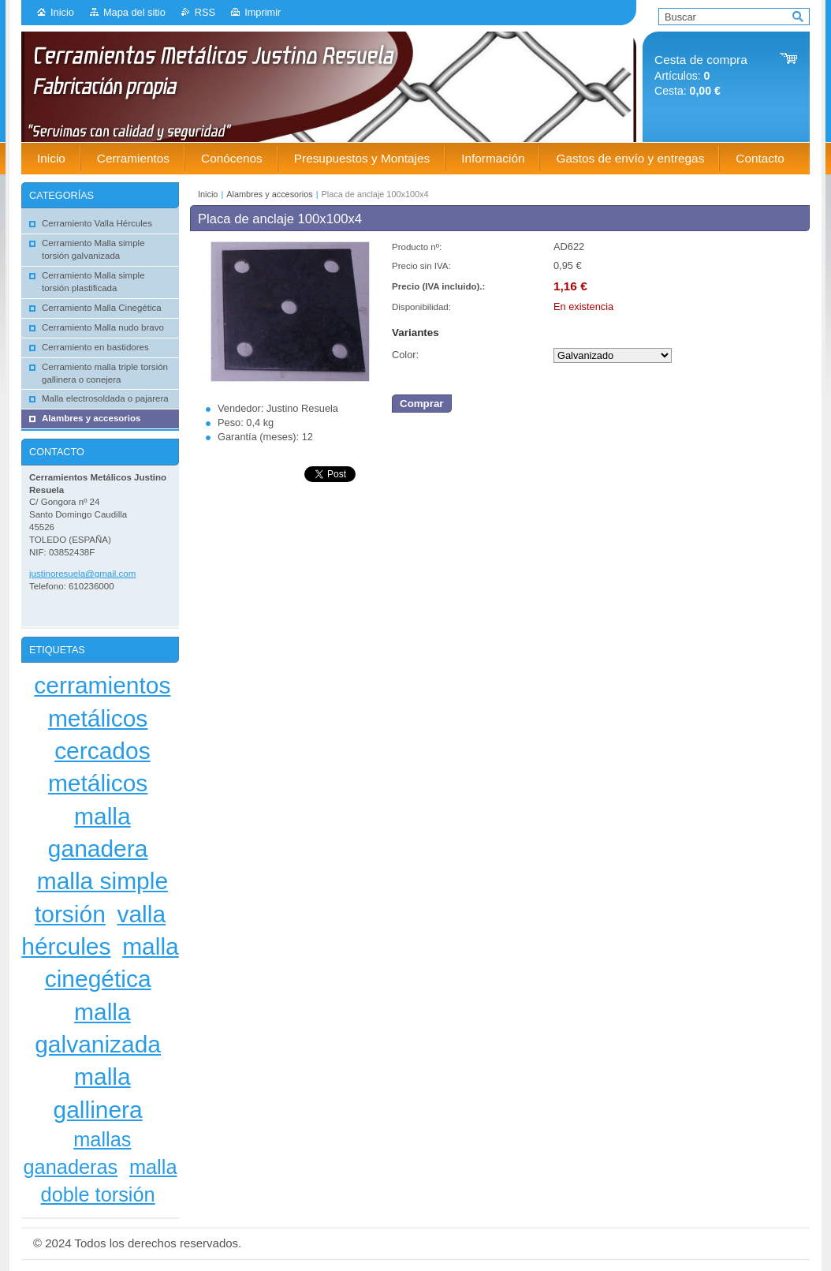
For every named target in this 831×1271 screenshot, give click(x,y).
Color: (405, 355)
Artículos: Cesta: (700, 75)
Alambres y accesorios (269, 194)
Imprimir (262, 12)
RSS (205, 12)
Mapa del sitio (134, 12)
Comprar (422, 403)
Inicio (62, 12)
